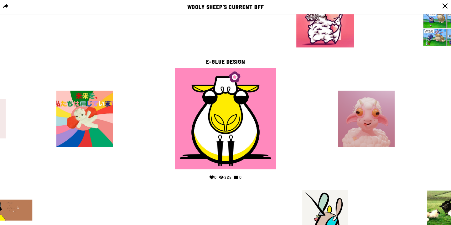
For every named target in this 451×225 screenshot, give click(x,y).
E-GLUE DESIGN (225, 62)
